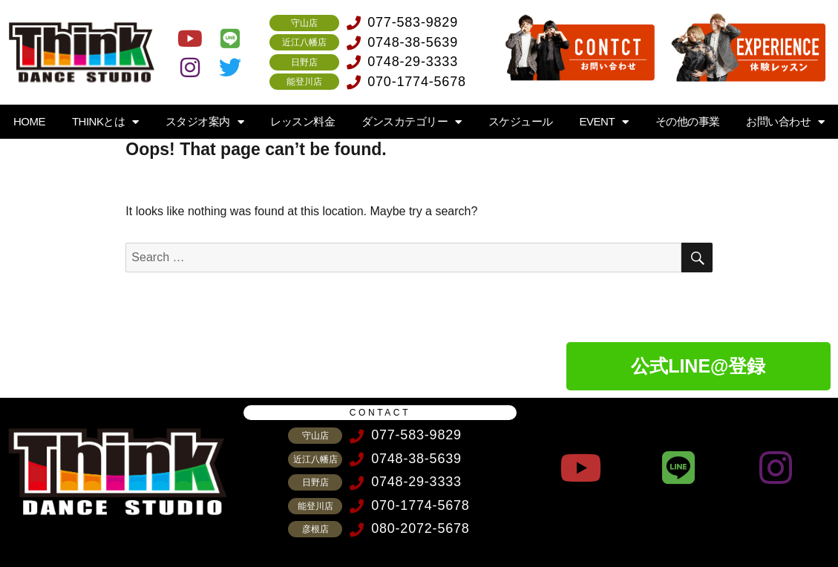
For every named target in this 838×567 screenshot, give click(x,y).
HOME (29, 121)
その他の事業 (687, 121)
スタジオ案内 (205, 122)
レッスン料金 (302, 121)
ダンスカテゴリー (411, 122)
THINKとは (105, 122)
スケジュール (520, 121)
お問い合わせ (785, 122)
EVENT (604, 122)
